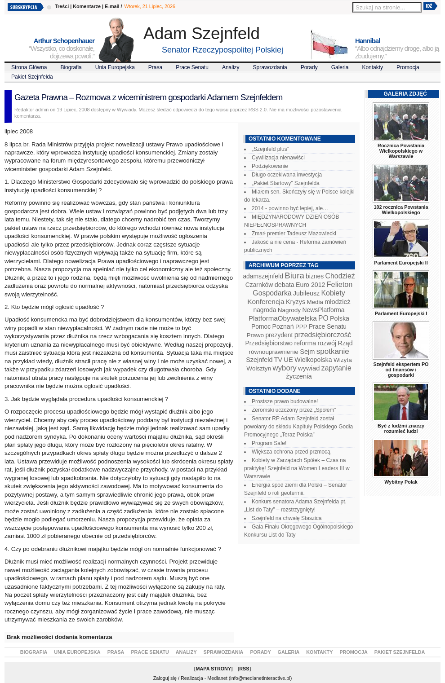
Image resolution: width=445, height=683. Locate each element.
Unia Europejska (115, 67)
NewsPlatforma (323, 309)
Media (315, 302)
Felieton (340, 284)
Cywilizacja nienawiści (278, 157)
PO (323, 318)
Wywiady (126, 109)
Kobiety (333, 293)
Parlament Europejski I (401, 313)
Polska (339, 318)
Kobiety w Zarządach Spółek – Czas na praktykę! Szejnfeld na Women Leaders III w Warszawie (297, 468)
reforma (305, 343)
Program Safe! (269, 443)
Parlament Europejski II (400, 262)
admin (42, 109)
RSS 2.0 (258, 109)
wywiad (309, 368)
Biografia (70, 67)
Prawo (255, 335)
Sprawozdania (270, 67)
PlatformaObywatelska (283, 318)
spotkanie (332, 351)
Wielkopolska (313, 359)
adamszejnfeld (263, 276)
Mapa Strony (213, 668)
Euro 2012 (310, 284)
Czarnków (259, 284)
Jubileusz (306, 293)
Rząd (345, 343)
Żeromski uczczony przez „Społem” (294, 410)
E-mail (112, 6)
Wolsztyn (258, 368)
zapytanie (336, 368)
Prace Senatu (192, 67)
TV (278, 359)
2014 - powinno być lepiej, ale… (290, 208)
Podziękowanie (270, 166)
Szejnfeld (259, 359)
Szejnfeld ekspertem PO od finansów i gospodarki (400, 369)
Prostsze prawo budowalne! (285, 401)
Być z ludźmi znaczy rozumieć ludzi (401, 428)
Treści (62, 6)
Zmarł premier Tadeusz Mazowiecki (294, 233)
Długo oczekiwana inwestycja (287, 175)
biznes (315, 276)
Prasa (155, 67)
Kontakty (372, 67)
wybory (285, 368)
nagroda (264, 309)
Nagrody (289, 310)
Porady (309, 67)
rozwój (327, 343)
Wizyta (343, 360)
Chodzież (340, 276)
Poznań (283, 326)
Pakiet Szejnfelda (32, 77)
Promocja (407, 67)
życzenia (299, 376)
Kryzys (295, 301)
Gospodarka (272, 293)
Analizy (231, 67)
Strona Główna (29, 67)
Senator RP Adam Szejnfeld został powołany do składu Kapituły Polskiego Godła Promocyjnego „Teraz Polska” (298, 426)
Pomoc (261, 326)
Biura (294, 275)
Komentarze (87, 6)
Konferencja (265, 301)
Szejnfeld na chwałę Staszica (286, 518)
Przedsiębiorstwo (269, 343)
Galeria (340, 67)
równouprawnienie (273, 351)
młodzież (338, 301)
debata (284, 284)
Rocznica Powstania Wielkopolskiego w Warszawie (401, 151)
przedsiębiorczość (323, 335)
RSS (244, 668)
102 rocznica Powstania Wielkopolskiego (401, 209)
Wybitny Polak (401, 482)
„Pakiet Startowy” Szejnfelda (286, 183)
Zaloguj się (165, 678)
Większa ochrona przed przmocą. (292, 452)
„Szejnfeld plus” (270, 149)
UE (288, 359)
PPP (301, 326)
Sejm (307, 351)
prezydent (279, 335)
